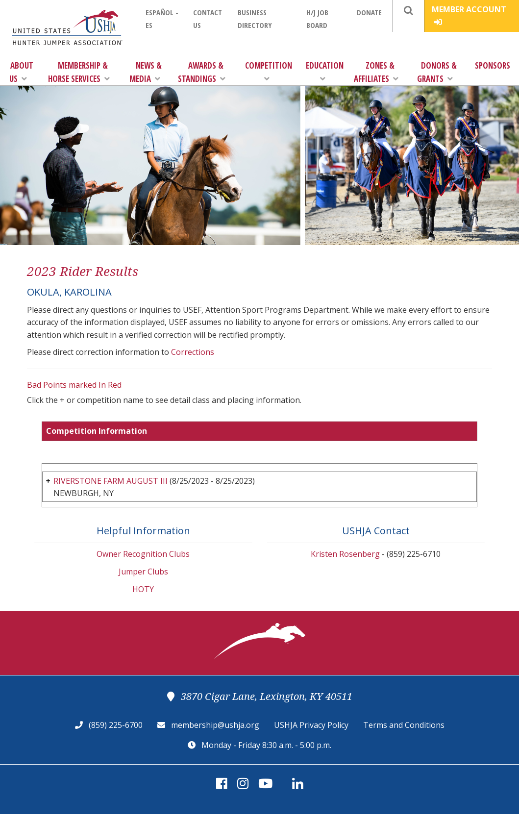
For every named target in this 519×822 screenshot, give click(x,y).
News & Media (145, 72)
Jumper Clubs (143, 571)
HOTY (143, 589)
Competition (268, 71)
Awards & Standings (201, 72)
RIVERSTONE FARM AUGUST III (110, 480)
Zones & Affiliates (376, 72)
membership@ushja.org (215, 725)
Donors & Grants (437, 72)
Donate (369, 12)
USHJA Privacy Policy (311, 725)
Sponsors (492, 65)
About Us (21, 72)
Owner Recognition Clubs (143, 553)
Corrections (192, 352)
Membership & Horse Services (79, 72)
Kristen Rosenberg (345, 553)
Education (325, 71)
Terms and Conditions (404, 725)
